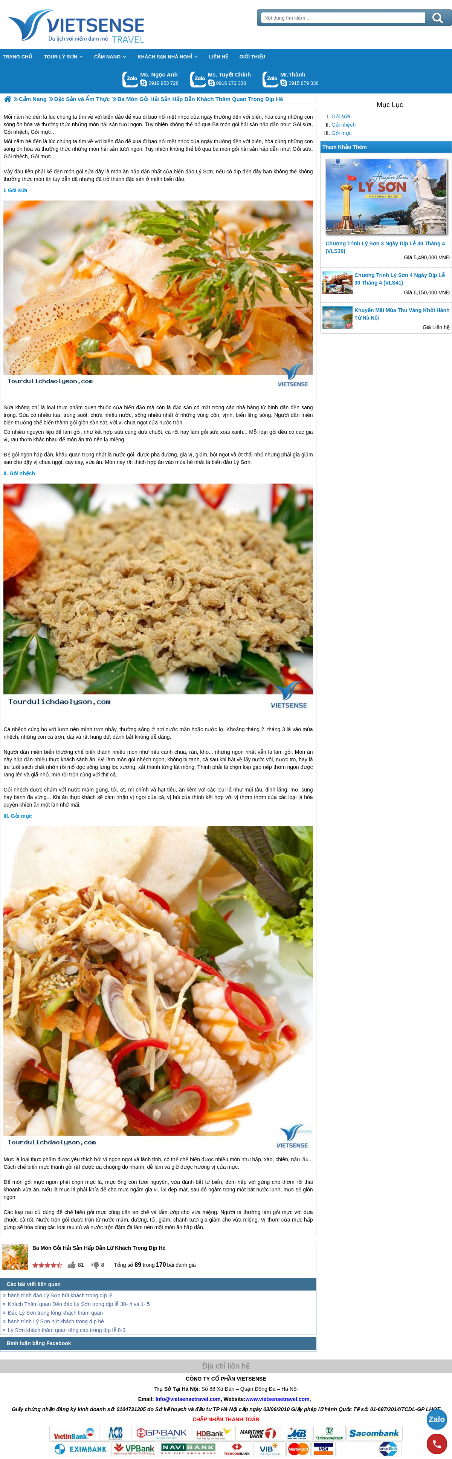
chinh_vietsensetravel (211, 83)
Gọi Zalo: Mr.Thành (270, 79)
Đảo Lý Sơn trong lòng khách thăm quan (55, 1313)
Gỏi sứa (340, 116)
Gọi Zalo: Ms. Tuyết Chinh (198, 79)
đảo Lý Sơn (199, 171)
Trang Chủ (95, 24)
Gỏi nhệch (343, 125)
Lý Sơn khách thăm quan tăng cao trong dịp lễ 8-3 (66, 1330)
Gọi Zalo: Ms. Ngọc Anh (130, 79)
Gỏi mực (341, 133)
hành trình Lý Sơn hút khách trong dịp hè (56, 1321)
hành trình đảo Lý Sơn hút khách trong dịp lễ (60, 1295)
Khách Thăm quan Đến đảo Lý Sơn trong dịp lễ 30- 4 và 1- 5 (79, 1304)
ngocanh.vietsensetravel (143, 83)
